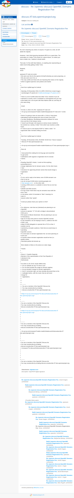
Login (69, 2)
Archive (5, 40)
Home (35, 2)
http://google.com (27, 183)
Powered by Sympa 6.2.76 (38, 495)
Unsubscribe (6, 36)
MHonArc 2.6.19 (38, 487)
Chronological (25, 33)
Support (59, 2)
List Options (8, 17)
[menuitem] (36, 2)
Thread (34, 33)
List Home (5, 32)
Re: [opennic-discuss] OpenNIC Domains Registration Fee (40, 380)
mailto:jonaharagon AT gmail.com (49, 93)
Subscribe (5, 34)
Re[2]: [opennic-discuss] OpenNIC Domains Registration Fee (44, 385)
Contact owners (7, 28)
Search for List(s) (47, 2)
